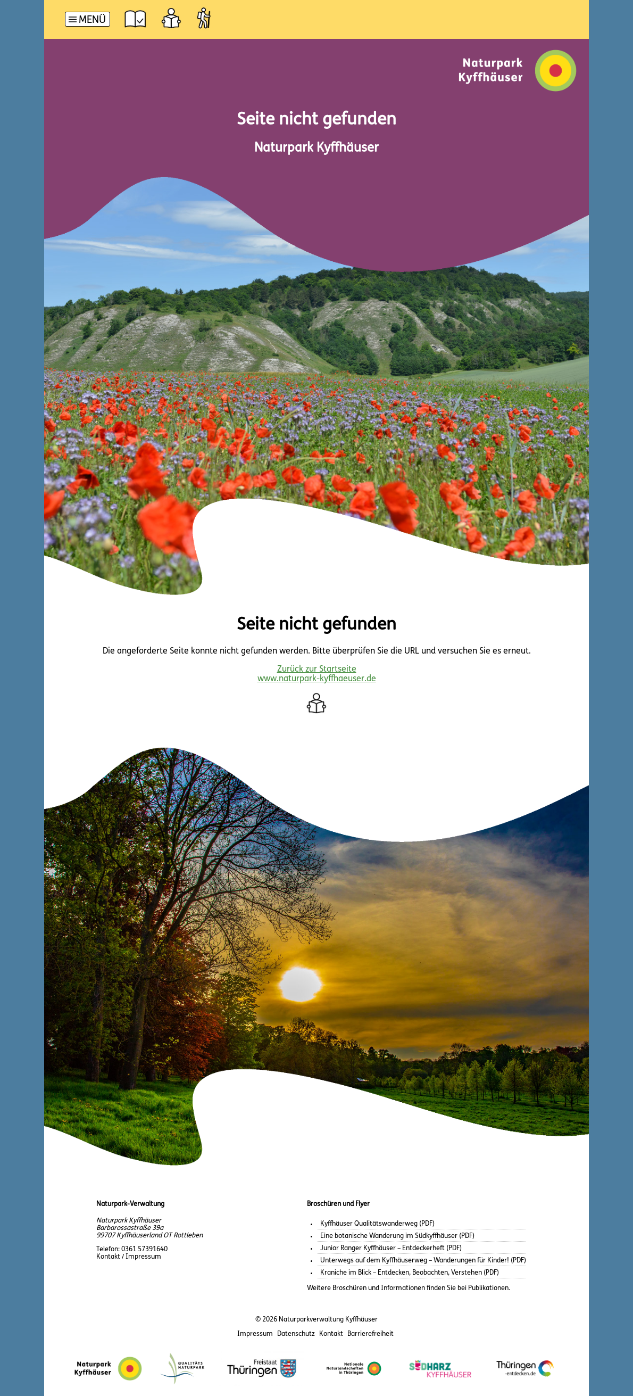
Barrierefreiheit (370, 1334)
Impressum (255, 1334)
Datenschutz (296, 1334)
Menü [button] (92, 20)
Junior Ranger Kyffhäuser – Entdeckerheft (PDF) (391, 1248)
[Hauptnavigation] (87, 20)
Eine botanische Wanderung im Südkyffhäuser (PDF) (397, 1236)
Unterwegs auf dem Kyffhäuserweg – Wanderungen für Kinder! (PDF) (423, 1260)
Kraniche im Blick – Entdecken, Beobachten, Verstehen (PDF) (409, 1272)
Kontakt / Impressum (128, 1256)
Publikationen (488, 1288)
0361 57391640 (144, 1249)
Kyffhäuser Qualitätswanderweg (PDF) (377, 1223)
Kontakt (331, 1334)
